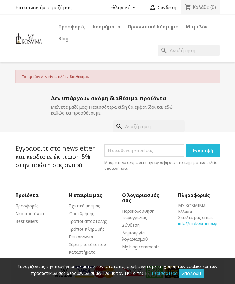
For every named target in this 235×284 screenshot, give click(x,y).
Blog (63, 38)
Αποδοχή (191, 273)
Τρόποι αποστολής (88, 221)
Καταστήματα (82, 252)
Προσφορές (72, 26)
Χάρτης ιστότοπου (87, 244)
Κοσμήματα (107, 26)
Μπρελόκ (197, 26)
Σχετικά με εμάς (84, 206)
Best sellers (26, 221)
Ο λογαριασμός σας (140, 198)
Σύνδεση (131, 225)
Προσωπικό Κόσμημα (153, 26)
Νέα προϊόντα (29, 213)
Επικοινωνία (81, 236)
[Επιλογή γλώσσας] (123, 8)
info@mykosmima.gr (198, 223)
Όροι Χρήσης (81, 213)
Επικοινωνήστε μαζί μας (43, 7)
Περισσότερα (165, 273)
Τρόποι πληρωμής (87, 229)
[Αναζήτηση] (189, 50)
